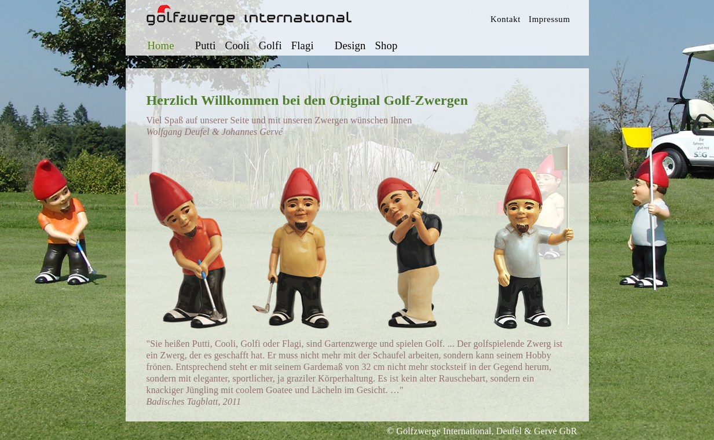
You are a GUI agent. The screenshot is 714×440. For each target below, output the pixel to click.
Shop (386, 45)
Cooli (237, 45)
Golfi (270, 45)
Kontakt (505, 19)
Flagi (302, 45)
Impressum (549, 19)
